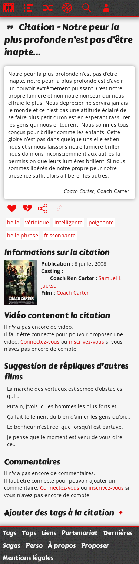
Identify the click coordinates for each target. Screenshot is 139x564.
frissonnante (60, 235)
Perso (34, 545)
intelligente (68, 222)
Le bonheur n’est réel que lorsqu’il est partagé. (65, 426)
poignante (101, 222)
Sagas (11, 545)
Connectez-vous (40, 341)
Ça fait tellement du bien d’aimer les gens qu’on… (68, 416)
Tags (9, 533)
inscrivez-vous (86, 341)
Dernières (117, 533)
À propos (62, 545)
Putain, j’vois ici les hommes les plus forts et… (63, 406)
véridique (37, 222)
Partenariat (79, 533)
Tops (29, 533)
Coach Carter (79, 191)
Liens (48, 533)
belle (13, 222)
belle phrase (22, 235)
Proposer (95, 545)
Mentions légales (28, 558)
